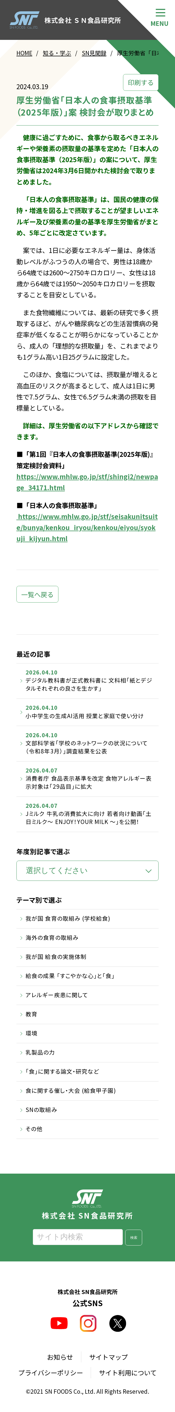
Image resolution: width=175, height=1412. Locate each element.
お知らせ (60, 1357)
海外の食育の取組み (52, 937)
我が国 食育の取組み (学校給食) (68, 918)
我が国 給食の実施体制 (56, 956)
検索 (133, 1238)
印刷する (141, 82)
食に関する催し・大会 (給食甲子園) (71, 1090)
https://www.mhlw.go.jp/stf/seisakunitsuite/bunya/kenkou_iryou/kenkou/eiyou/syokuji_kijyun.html (87, 527)
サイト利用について (128, 1372)
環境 (31, 1033)
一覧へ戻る (37, 594)
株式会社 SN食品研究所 (87, 1204)
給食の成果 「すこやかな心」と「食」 (70, 976)
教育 (31, 1014)
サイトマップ (108, 1357)
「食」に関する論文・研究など (62, 1071)
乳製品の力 (40, 1052)
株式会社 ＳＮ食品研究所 (65, 20)
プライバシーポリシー (50, 1372)
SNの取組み (41, 1109)
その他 (34, 1129)
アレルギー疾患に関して (57, 995)
